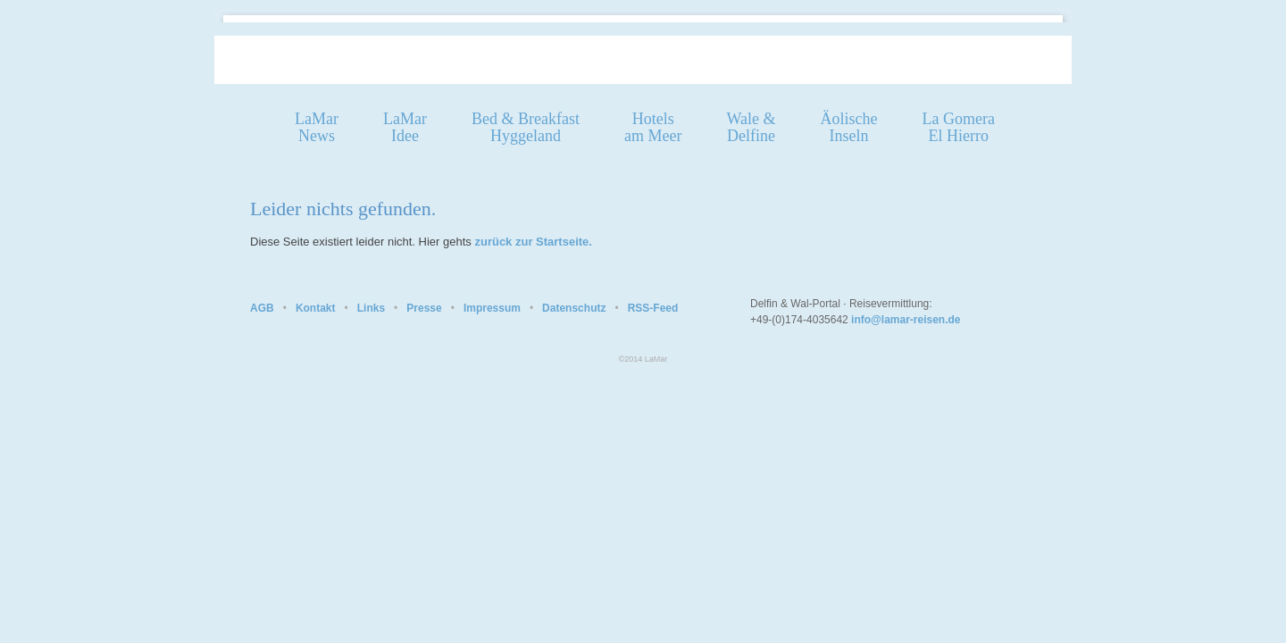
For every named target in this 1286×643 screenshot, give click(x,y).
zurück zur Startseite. (533, 241)
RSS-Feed (653, 308)
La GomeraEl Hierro (958, 127)
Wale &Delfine (750, 127)
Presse (423, 308)
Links (371, 308)
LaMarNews (316, 127)
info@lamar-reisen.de (905, 319)
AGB (262, 308)
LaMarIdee (405, 127)
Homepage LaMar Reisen (473, 59)
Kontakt (316, 308)
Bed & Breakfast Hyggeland (526, 127)
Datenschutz (573, 308)
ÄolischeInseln (848, 127)
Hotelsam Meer (652, 127)
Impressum (492, 308)
